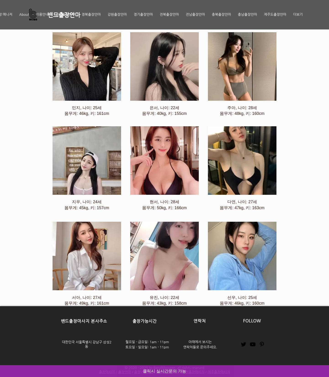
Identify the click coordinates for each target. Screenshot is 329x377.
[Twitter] (243, 344)
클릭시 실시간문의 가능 (164, 371)
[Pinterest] (261, 344)
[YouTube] (252, 344)
